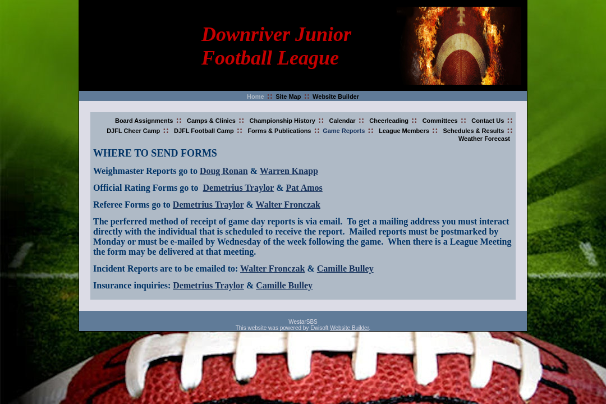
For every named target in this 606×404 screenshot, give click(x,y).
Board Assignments (144, 120)
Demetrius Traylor (238, 187)
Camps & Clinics (211, 120)
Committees (440, 120)
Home (255, 96)
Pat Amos (304, 187)
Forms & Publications (279, 130)
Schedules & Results (473, 130)
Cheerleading (388, 120)
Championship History (282, 120)
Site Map (288, 96)
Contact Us (487, 120)
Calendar (342, 120)
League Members (404, 130)
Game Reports (344, 130)
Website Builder (336, 96)
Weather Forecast (484, 138)
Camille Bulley (345, 268)
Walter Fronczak (288, 204)
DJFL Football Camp (204, 130)
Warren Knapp (289, 171)
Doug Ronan (224, 171)
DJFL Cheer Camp (133, 130)
